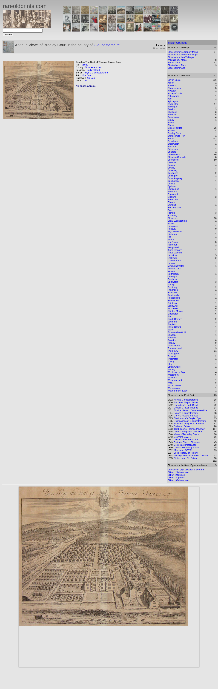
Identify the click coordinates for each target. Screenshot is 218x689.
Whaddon (172, 377)
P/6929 (84, 64)
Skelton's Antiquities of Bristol (189, 423)
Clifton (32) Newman (178, 480)
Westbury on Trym (177, 372)
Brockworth (173, 143)
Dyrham (172, 186)
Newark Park (174, 268)
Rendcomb (173, 295)
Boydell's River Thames (186, 407)
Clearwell (172, 162)
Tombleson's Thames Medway (189, 429)
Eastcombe (173, 189)
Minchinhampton (176, 266)
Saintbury (172, 303)
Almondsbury (174, 88)
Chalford (172, 151)
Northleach (173, 274)
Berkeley (172, 114)
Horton (171, 239)
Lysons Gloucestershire (186, 413)
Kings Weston (175, 252)
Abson (171, 82)
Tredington (173, 359)
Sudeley (172, 337)
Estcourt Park (174, 207)
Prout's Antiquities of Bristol (188, 431)
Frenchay (172, 215)
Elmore (171, 202)
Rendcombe (174, 297)
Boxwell (172, 130)
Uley (170, 364)
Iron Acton (173, 242)
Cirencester (173, 159)
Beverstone (173, 117)
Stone (171, 329)
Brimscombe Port (176, 136)
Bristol (171, 138)
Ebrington (172, 191)
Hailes (171, 223)
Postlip (171, 284)
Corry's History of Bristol (186, 415)
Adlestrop (172, 85)
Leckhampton (174, 260)
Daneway (172, 170)
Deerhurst (173, 173)
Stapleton (172, 324)
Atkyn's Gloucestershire (96, 72)
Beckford (172, 112)
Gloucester (173, 218)
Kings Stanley (175, 250)
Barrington (173, 106)
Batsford (172, 109)
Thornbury (173, 351)
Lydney (171, 263)
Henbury (172, 228)
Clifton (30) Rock (176, 477)
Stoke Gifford (174, 327)
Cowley (171, 167)
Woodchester (174, 385)
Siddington (173, 313)
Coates (171, 165)
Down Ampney (175, 178)
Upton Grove (174, 366)
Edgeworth (173, 194)
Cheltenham (174, 154)
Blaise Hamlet (175, 128)
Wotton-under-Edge (178, 390)
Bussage (172, 146)
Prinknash (173, 289)
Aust (170, 98)
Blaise (171, 125)
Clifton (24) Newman (178, 472)
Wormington (174, 388)
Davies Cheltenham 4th (186, 439)
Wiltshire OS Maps (177, 60)
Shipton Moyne (175, 311)
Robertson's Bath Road (186, 405)
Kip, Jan (86, 75)
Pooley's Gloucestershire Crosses (191, 455)
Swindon (172, 340)
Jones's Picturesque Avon (187, 447)
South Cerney (175, 319)
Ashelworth (173, 96)
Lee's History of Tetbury (186, 452)
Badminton (173, 104)
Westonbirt (173, 374)
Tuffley (171, 361)
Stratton (172, 335)
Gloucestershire (107, 45)
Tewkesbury (174, 345)
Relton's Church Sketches (187, 442)
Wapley (171, 369)
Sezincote (173, 308)
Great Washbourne (177, 220)
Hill (169, 236)
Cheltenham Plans (177, 65)
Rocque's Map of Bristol (186, 402)
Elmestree (173, 199)
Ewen (170, 210)
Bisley (171, 122)
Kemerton (172, 244)
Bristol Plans (174, 62)
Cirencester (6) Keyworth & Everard (186, 469)
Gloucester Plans (176, 68)
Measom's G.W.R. (183, 450)
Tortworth (172, 356)
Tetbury (171, 343)
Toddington (173, 353)
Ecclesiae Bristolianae (185, 445)
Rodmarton (173, 300)
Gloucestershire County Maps (183, 52)
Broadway (173, 141)
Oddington (173, 276)
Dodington (173, 175)
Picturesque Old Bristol (185, 458)
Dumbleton (173, 181)
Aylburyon (173, 101)
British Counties (177, 42)
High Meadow (175, 231)
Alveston (172, 90)
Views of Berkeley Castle (186, 434)
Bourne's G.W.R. (182, 437)
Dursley (171, 183)
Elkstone (172, 197)
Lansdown (173, 255)
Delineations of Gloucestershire (190, 421)
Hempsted (173, 226)
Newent (171, 271)
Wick (170, 382)
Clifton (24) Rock (176, 475)
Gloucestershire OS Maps (181, 57)
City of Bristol (174, 80)
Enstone (172, 205)
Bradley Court (93, 70)
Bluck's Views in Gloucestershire (190, 410)
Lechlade (172, 258)
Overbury (172, 279)
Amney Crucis (175, 93)
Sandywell (173, 305)
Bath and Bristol (182, 426)
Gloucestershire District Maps (183, 54)
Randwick (172, 292)
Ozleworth (173, 282)
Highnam (172, 234)
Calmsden (173, 149)
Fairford (172, 212)
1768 (84, 80)
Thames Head (175, 348)
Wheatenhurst (175, 380)
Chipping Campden (177, 157)
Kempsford (173, 247)
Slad (170, 316)
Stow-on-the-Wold (177, 332)
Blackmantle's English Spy (187, 418)
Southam (172, 321)
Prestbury (172, 287)
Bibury (171, 120)
